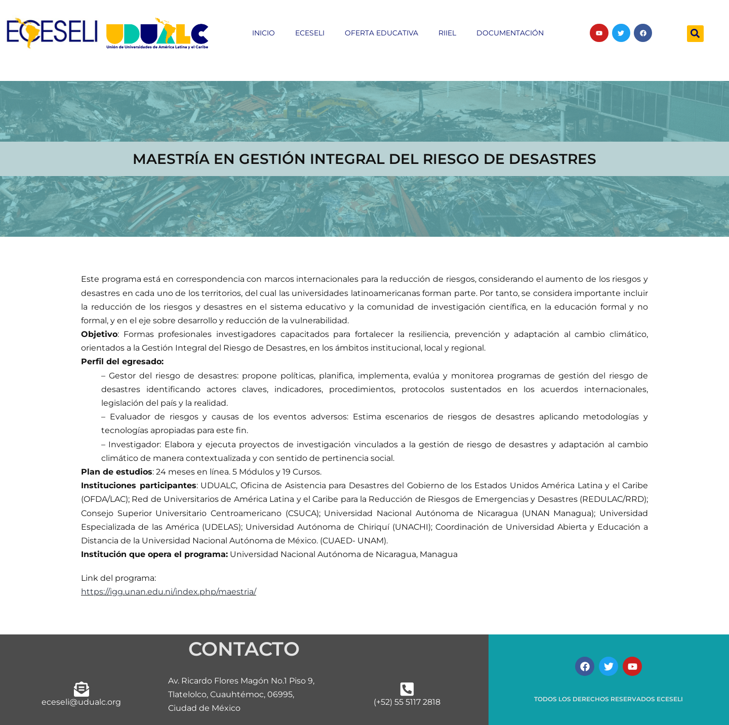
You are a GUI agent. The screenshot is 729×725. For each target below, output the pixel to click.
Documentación (510, 32)
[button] (695, 33)
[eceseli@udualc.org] (81, 689)
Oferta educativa (381, 32)
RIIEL (447, 32)
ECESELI (310, 32)
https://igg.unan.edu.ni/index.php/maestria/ (168, 591)
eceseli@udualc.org (81, 702)
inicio (263, 32)
